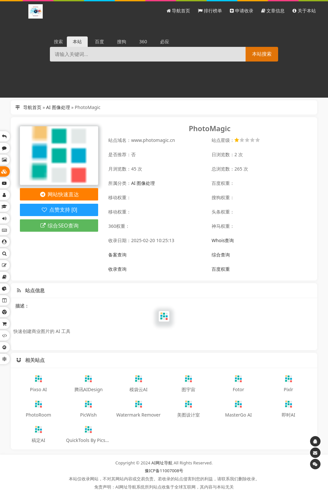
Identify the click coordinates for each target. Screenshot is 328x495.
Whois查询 (223, 240)
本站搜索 (262, 54)
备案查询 (117, 255)
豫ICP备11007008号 (164, 471)
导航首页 (32, 107)
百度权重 (221, 269)
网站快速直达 (59, 194)
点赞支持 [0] (59, 210)
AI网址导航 (161, 463)
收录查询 (117, 269)
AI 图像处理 (58, 107)
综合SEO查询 (59, 225)
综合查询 (221, 255)
